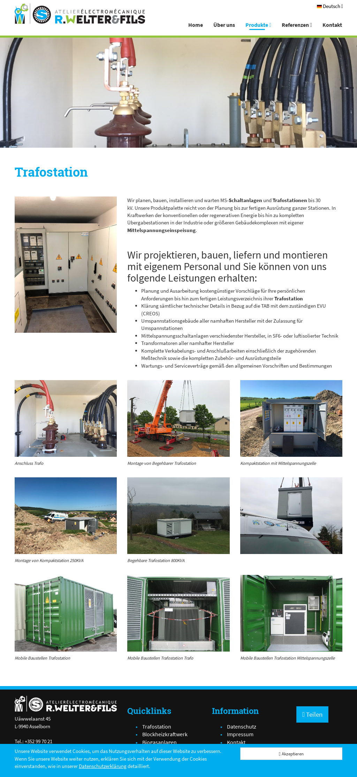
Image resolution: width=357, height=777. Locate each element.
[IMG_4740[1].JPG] (66, 515)
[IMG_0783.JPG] (66, 613)
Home (195, 24)
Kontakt (332, 24)
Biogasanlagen (159, 742)
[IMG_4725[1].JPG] (291, 418)
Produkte (258, 24)
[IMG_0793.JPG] (178, 613)
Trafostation (156, 726)
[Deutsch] (330, 6)
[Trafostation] (66, 265)
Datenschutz (241, 726)
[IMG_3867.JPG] (66, 418)
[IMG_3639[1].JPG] (178, 515)
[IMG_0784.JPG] (291, 613)
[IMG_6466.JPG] (291, 515)
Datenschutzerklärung (103, 766)
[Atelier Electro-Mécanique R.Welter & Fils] (80, 13)
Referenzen (297, 24)
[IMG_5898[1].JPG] (178, 418)
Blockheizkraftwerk (165, 734)
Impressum (240, 734)
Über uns (224, 24)
